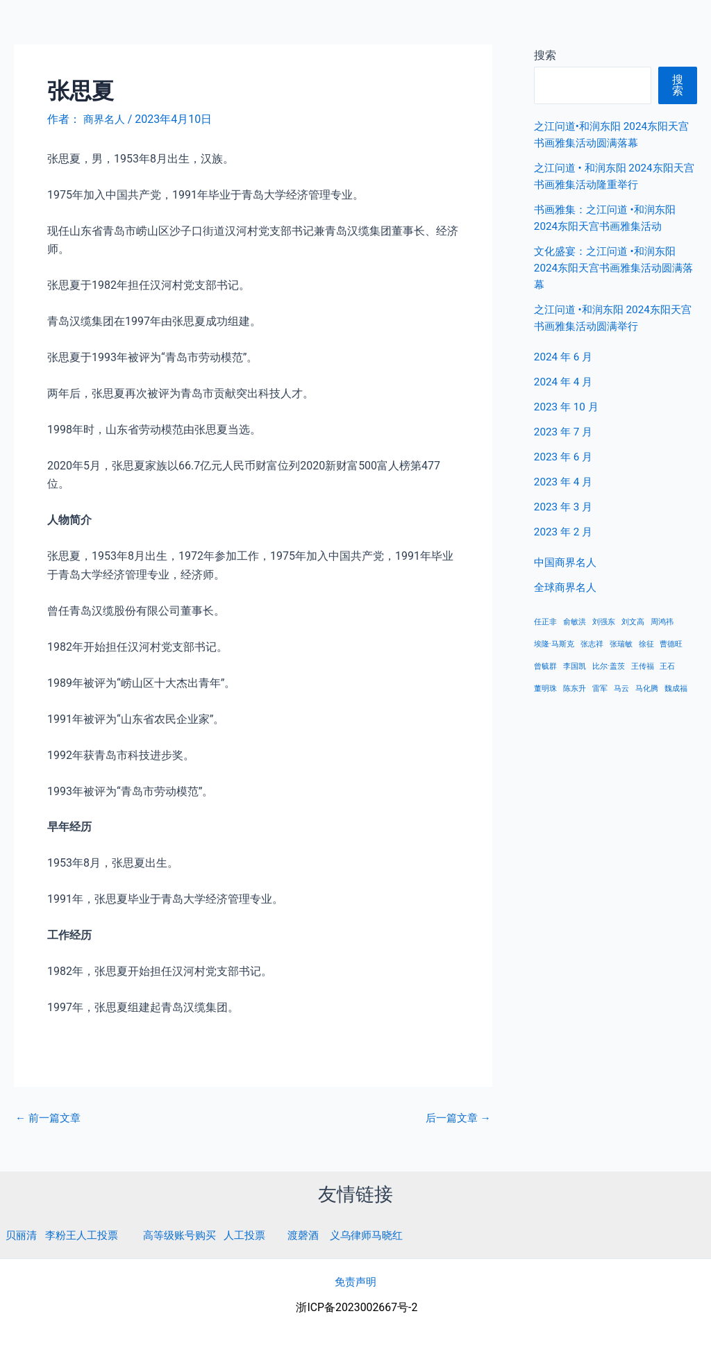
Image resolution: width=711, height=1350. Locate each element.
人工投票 (257, 1235)
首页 (487, 27)
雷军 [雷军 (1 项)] (600, 688)
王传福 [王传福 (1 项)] (642, 666)
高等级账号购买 (189, 1235)
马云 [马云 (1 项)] (621, 688)
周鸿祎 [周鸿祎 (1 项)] (662, 621)
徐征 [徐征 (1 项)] (646, 644)
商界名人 (60, 27)
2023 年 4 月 (565, 481)
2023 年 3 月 (565, 506)
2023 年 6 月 (565, 456)
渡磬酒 (318, 1235)
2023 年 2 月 (565, 531)
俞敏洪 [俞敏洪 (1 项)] (574, 621)
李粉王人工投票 (86, 1235)
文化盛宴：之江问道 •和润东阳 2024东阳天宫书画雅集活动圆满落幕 (613, 267)
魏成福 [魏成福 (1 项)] (675, 688)
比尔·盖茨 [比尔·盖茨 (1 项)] (608, 666)
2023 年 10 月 (568, 406)
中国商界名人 (553, 27)
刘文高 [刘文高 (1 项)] (632, 621)
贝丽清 (22, 1235)
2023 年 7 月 (565, 431)
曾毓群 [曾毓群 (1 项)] (545, 666)
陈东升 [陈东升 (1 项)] (574, 688)
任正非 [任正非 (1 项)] (545, 621)
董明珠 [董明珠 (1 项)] (545, 688)
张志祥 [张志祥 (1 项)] (591, 644)
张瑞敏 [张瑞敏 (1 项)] (621, 644)
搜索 (677, 85)
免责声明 (355, 1281)
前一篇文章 (50, 1118)
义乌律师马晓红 (385, 1235)
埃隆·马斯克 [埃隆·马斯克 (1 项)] (554, 644)
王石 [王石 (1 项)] (667, 666)
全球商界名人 (642, 27)
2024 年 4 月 (565, 381)
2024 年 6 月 (565, 356)
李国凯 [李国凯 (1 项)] (574, 666)
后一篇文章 (456, 1118)
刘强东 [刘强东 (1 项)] (603, 621)
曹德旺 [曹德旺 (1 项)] (671, 644)
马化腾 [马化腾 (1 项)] (646, 688)
